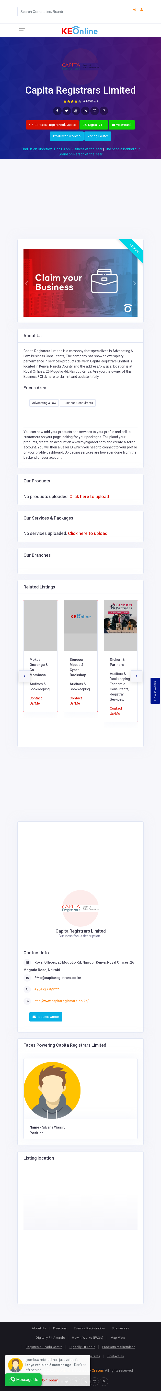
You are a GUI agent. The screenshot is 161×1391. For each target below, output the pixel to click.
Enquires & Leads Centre (44, 1347)
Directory (60, 1328)
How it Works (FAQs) (87, 1337)
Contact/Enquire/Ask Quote (52, 125)
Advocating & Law (44, 403)
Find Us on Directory (37, 149)
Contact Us (115, 1356)
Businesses (120, 1328)
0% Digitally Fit (93, 125)
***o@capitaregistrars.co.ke (57, 978)
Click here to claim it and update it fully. (69, 377)
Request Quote (46, 1017)
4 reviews (90, 101)
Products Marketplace (118, 1347)
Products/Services (67, 136)
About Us (39, 1328)
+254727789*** (46, 989)
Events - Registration (89, 1328)
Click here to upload (89, 496)
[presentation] (24, 676)
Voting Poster (98, 136)
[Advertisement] (80, 193)
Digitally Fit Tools (82, 1347)
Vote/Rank (122, 125)
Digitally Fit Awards (50, 1337)
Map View (118, 1337)
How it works (155, 691)
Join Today (49, 1380)
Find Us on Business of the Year (78, 149)
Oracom (98, 1370)
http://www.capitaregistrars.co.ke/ (61, 1001)
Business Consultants (78, 403)
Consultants (91, 1356)
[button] (26, 283)
